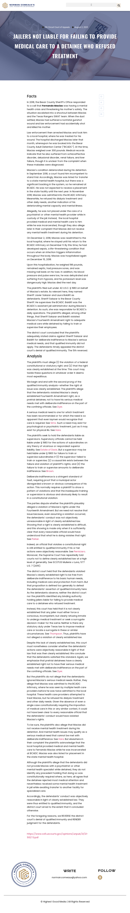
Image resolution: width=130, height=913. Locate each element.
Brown (49, 471)
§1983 (65, 64)
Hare (58, 430)
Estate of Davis (48, 449)
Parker (35, 539)
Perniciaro (79, 551)
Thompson (56, 633)
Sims (53, 423)
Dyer (59, 406)
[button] (91, 5)
